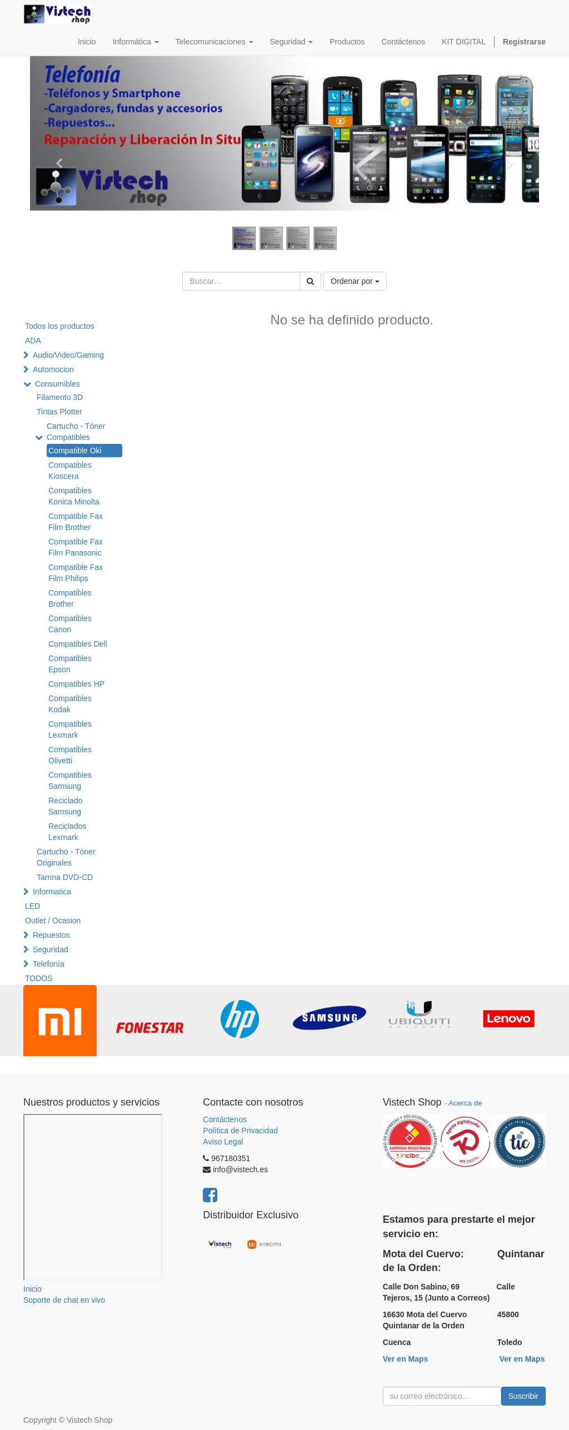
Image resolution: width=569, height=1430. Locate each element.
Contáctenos (225, 1119)
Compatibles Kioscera (70, 471)
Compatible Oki (75, 450)
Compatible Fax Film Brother (75, 522)
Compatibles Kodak (70, 704)
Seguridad (50, 949)
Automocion (53, 369)
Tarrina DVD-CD (65, 877)
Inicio (32, 1288)
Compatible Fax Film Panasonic (75, 547)
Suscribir (523, 1396)
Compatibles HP (76, 683)
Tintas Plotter (59, 411)
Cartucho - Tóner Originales (66, 857)
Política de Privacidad (240, 1130)
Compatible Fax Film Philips (75, 573)
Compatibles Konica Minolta (73, 496)
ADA (33, 340)
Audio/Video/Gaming (68, 355)
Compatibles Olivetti (70, 755)
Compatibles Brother (70, 598)
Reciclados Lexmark (67, 832)
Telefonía (48, 963)
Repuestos (51, 935)
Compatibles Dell (77, 643)
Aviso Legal (223, 1141)
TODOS (39, 978)
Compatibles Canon (70, 624)
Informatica (52, 891)
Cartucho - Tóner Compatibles (76, 432)
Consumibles (57, 383)
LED (32, 906)
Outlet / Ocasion (53, 920)
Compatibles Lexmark (70, 729)
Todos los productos (59, 326)
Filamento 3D (60, 397)
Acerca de (465, 1103)
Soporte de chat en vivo (64, 1300)
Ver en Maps (405, 1358)
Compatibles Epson (70, 664)
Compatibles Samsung (70, 781)
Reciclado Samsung (65, 806)
